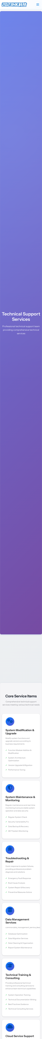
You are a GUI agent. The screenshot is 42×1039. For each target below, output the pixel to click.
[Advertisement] (21, 658)
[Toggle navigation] (37, 4)
